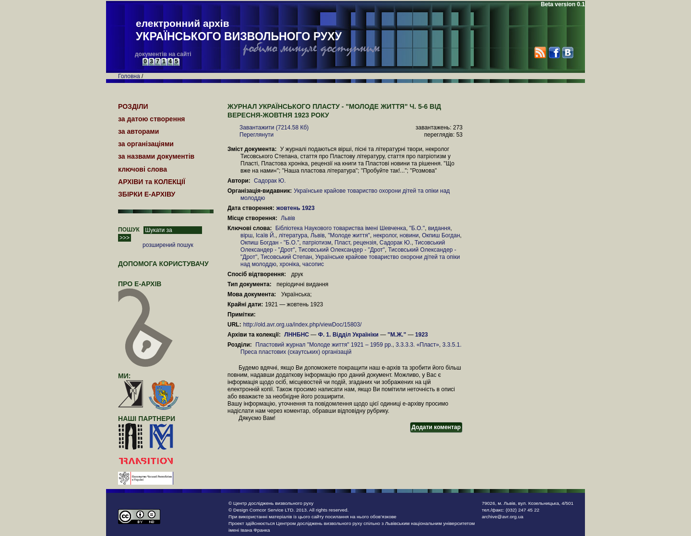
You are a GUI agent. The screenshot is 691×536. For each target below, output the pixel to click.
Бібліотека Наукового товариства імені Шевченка (340, 228)
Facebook (554, 52)
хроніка (289, 264)
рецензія (364, 242)
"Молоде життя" (349, 235)
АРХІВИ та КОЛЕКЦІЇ (151, 182)
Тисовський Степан (286, 257)
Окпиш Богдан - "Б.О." (269, 242)
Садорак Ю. (270, 180)
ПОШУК (129, 229)
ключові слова (142, 169)
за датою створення (151, 119)
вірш (246, 235)
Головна (129, 76)
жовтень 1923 (296, 208)
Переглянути (256, 134)
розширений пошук (168, 245)
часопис (313, 264)
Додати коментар (436, 427)
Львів (288, 218)
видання (439, 228)
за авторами (138, 131)
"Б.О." (417, 228)
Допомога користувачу (163, 264)
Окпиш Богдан (441, 235)
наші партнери (146, 418)
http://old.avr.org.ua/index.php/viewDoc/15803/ (302, 324)
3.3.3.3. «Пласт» (418, 344)
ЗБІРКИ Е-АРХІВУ (146, 194)
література (293, 235)
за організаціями (146, 144)
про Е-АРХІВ (145, 288)
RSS (540, 52)
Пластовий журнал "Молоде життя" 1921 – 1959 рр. (324, 344)
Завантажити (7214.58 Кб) (274, 127)
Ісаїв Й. (265, 235)
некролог (384, 235)
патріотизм (316, 242)
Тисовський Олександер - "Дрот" (341, 249)
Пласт (342, 242)
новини (409, 235)
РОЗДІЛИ (133, 106)
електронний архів (239, 31)
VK (567, 52)
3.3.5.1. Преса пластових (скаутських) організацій (351, 348)
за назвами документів (156, 156)
